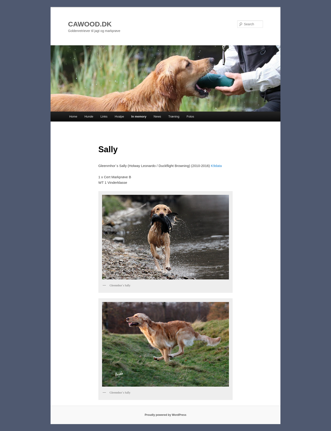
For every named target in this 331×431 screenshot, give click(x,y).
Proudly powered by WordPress (165, 415)
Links (103, 116)
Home (73, 116)
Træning (173, 116)
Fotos (190, 116)
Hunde (88, 116)
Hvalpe (119, 116)
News (157, 116)
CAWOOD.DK (90, 24)
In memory (138, 116)
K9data (216, 166)
